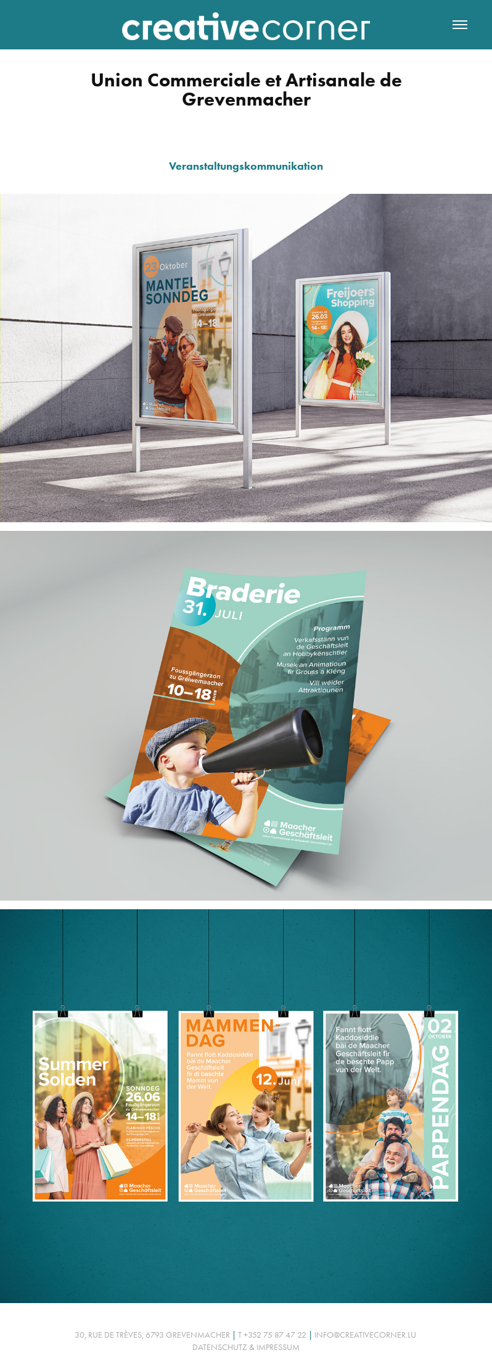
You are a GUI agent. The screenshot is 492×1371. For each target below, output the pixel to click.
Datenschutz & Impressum (246, 1347)
